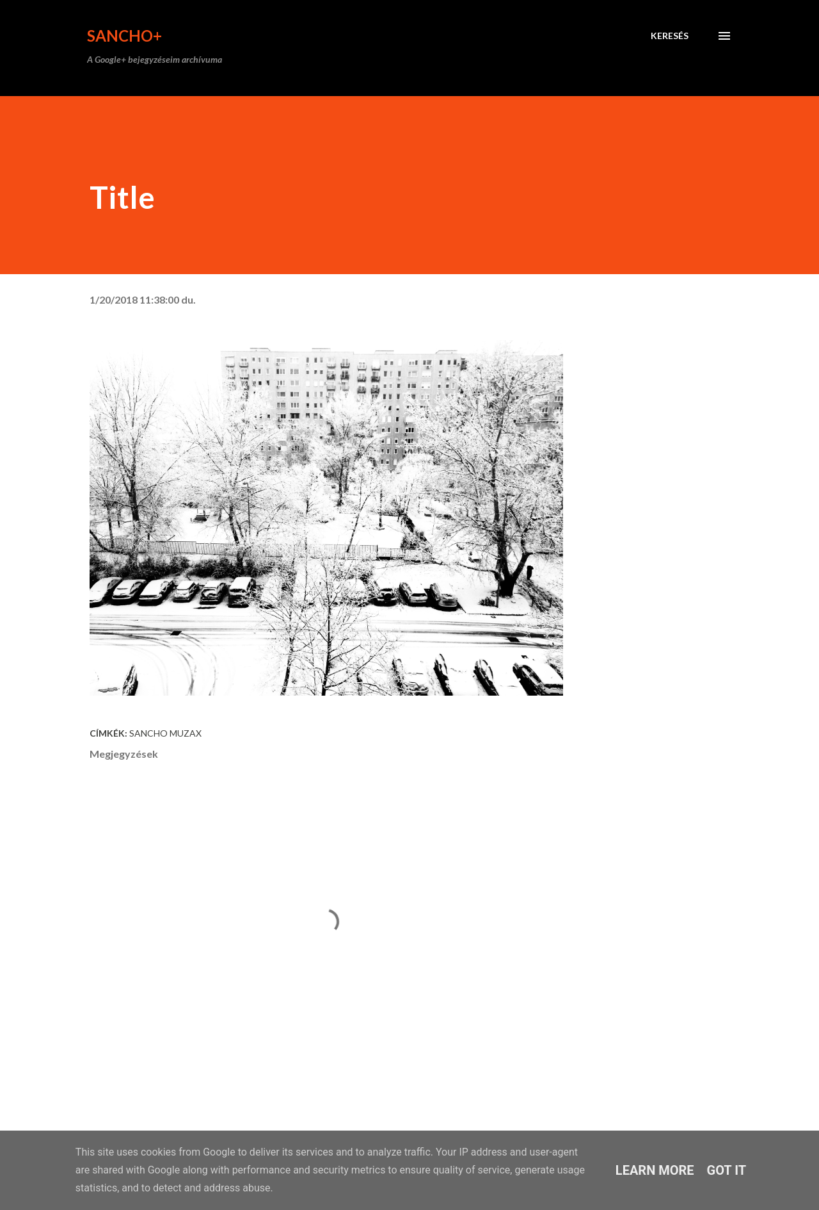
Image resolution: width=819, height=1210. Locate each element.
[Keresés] (669, 36)
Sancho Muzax (165, 733)
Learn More (655, 1170)
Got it (727, 1170)
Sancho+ (124, 35)
